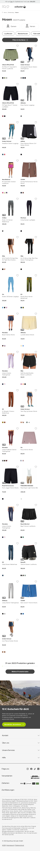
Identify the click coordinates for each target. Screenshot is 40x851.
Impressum (10, 845)
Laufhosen (8, 34)
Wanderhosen (23, 34)
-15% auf (7, 1)
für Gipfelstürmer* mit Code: (24, 1)
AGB (3, 845)
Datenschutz (19, 845)
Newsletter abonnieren (12, 724)
